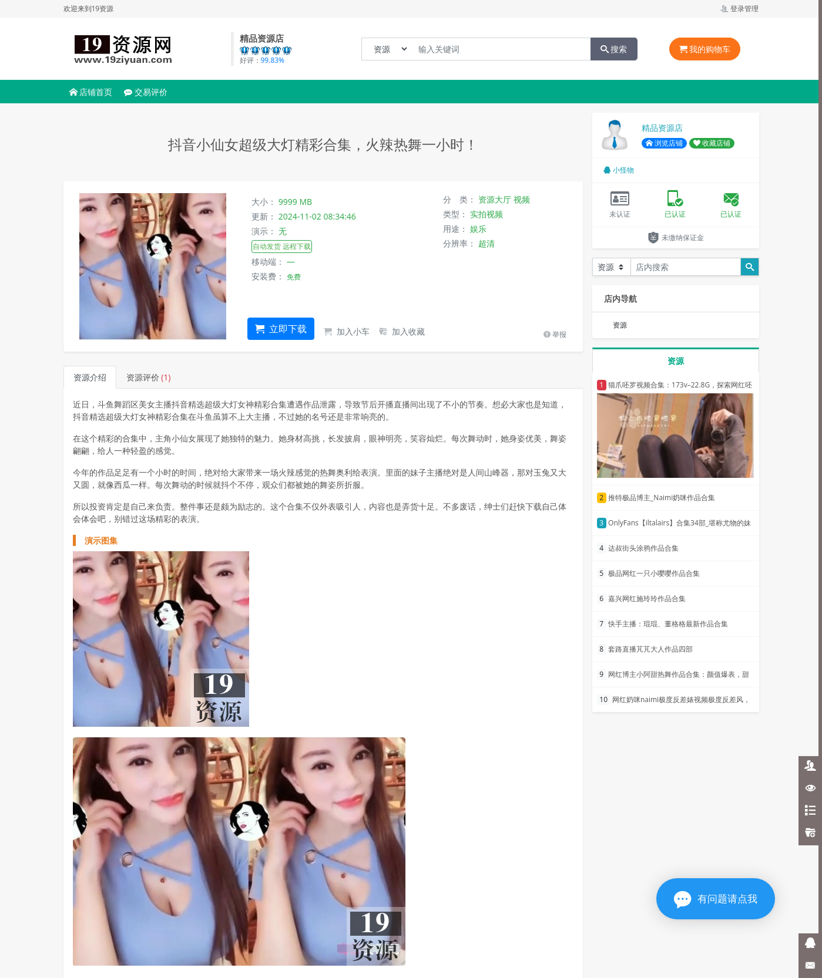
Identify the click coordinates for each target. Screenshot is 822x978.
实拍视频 (486, 214)
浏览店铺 (664, 143)
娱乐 (478, 228)
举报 (554, 334)
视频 (522, 199)
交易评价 (145, 91)
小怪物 (618, 170)
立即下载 (281, 328)
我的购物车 (705, 49)
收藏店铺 (711, 143)
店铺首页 (91, 91)
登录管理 (739, 9)
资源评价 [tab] (148, 377)
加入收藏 (402, 331)
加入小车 (347, 331)
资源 (620, 325)
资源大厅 (494, 199)
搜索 (614, 49)
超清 (486, 243)
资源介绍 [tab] (89, 377)
